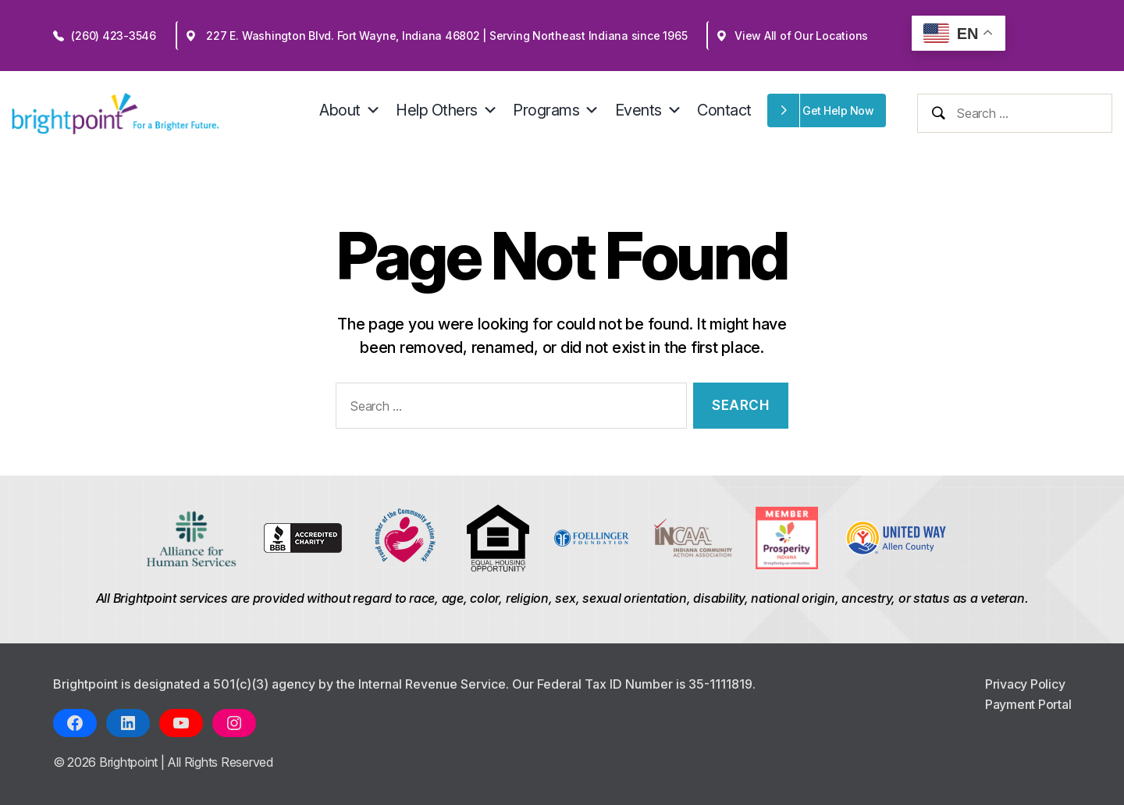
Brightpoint (130, 762)
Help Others (446, 110)
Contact (724, 110)
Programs (556, 110)
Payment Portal (1028, 704)
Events (648, 110)
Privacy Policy (1025, 684)
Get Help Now (837, 110)
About (349, 110)
